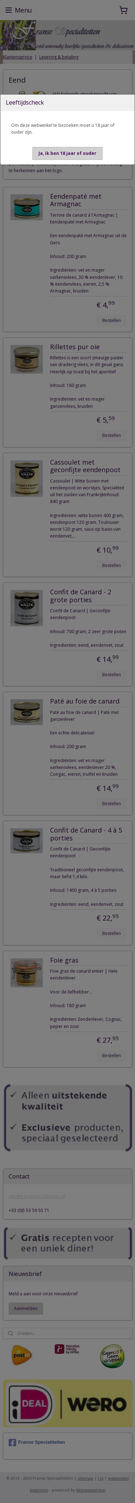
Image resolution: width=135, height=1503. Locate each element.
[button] (67, 153)
